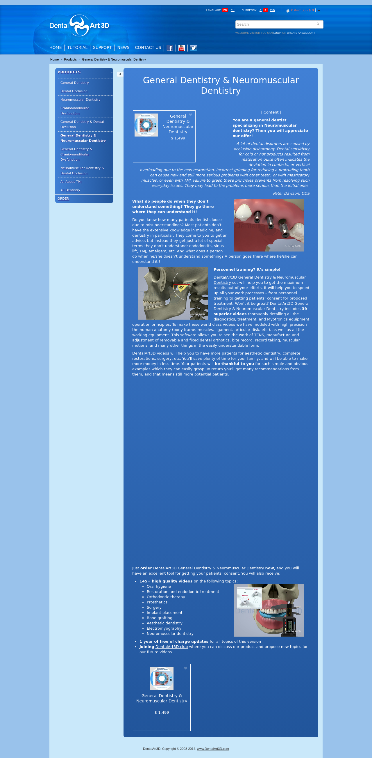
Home (55, 47)
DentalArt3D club (171, 646)
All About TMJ (71, 182)
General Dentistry (74, 83)
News (123, 47)
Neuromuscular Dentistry (80, 100)
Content (271, 112)
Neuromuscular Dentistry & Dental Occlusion (82, 170)
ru (233, 10)
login (277, 32)
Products (71, 59)
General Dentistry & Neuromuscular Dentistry (114, 59)
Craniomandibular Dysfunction (74, 110)
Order (63, 199)
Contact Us (148, 47)
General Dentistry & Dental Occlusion (82, 124)
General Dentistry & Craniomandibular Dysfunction (76, 154)
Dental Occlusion (73, 91)
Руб (272, 10)
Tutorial (77, 47)
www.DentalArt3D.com (213, 748)
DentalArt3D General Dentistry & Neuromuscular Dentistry (208, 568)
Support (102, 47)
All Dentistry (70, 190)
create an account (301, 32)
